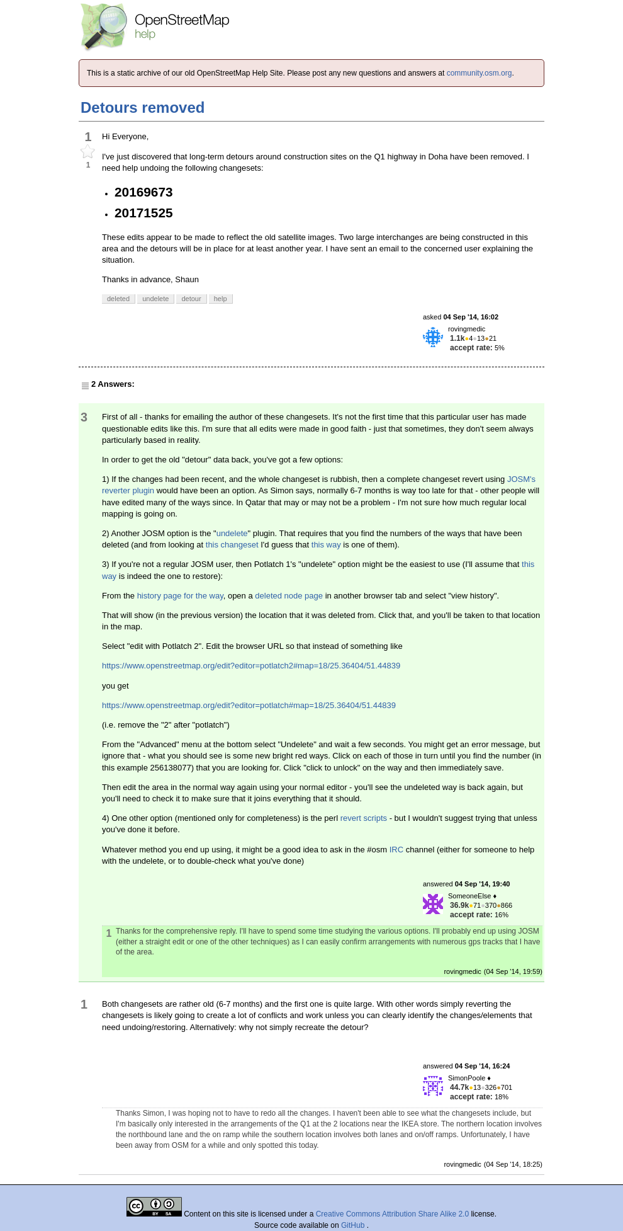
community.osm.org (479, 73)
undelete (232, 533)
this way (326, 544)
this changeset (232, 544)
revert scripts (363, 818)
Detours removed (143, 107)
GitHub (354, 1225)
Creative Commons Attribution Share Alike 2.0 (392, 1214)
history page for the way (180, 595)
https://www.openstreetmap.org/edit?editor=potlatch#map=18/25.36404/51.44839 (249, 705)
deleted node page (289, 595)
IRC (396, 849)
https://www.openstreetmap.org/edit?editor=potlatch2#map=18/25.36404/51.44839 (251, 665)
